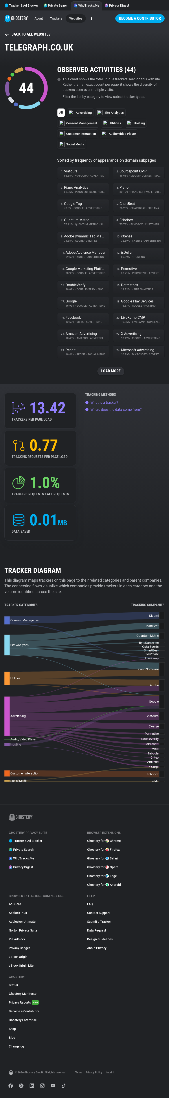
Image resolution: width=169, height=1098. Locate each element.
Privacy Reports (24, 1002)
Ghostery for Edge (102, 876)
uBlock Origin (18, 957)
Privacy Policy (94, 1072)
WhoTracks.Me (86, 5)
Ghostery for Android (104, 884)
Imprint (110, 1072)
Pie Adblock (17, 939)
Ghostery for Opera (102, 867)
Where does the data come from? (113, 409)
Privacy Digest (117, 5)
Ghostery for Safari (102, 858)
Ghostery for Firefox (103, 849)
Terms (78, 1072)
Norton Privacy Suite (23, 930)
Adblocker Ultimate (22, 921)
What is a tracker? (101, 402)
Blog (12, 1037)
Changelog (16, 1046)
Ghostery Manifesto (23, 993)
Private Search (55, 5)
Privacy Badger (19, 948)
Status (13, 985)
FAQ (90, 904)
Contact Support (98, 913)
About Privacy (97, 948)
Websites (75, 18)
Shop (12, 1029)
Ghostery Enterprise (23, 1020)
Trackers (56, 18)
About (39, 18)
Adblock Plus (18, 913)
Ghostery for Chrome (104, 841)
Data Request (96, 930)
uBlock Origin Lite (21, 965)
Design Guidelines (100, 939)
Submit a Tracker (99, 921)
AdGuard (15, 904)
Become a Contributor (140, 18)
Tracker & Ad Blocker (21, 5)
